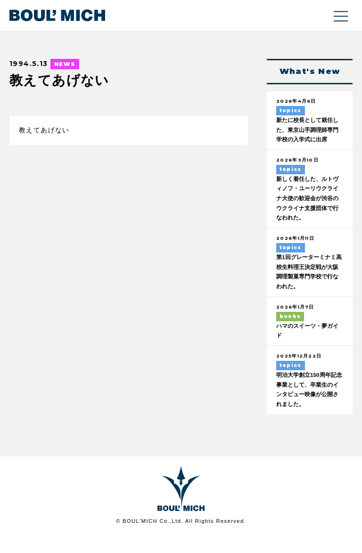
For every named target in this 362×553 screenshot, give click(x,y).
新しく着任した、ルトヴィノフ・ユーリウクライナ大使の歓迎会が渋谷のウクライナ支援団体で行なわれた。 (306, 211)
